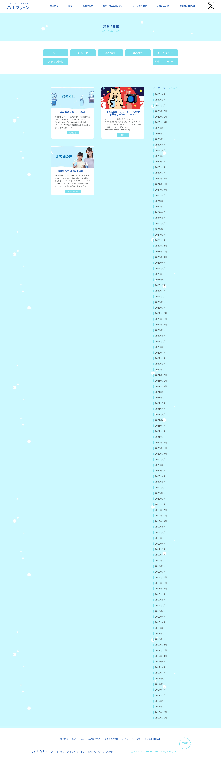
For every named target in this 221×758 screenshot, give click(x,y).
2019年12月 (161, 510)
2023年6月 (160, 280)
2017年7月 (160, 673)
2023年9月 (160, 263)
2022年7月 (160, 341)
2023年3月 (160, 296)
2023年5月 (160, 285)
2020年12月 (161, 442)
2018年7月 (160, 605)
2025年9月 (160, 128)
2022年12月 (161, 313)
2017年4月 (160, 690)
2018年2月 (160, 633)
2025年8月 (160, 133)
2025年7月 (160, 139)
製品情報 (138, 52)
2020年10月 (161, 454)
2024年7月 (160, 206)
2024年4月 (160, 223)
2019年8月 (160, 532)
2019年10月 (161, 521)
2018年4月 (160, 622)
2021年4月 (160, 420)
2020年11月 (161, 448)
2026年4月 (160, 94)
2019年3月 (160, 560)
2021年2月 (160, 431)
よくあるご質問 (140, 6)
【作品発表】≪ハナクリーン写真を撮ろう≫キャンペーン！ (123, 113)
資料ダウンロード (165, 61)
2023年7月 (160, 274)
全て (55, 52)
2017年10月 (161, 656)
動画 (70, 6)
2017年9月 (160, 662)
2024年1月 (160, 240)
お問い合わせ (163, 6)
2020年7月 (160, 471)
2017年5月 (160, 684)
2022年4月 (160, 353)
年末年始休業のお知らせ (72, 112)
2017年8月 (160, 667)
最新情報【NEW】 (187, 6)
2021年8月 (160, 397)
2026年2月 (160, 100)
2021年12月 (161, 375)
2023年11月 (161, 251)
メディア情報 (55, 61)
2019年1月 (160, 572)
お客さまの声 (165, 52)
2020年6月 (160, 476)
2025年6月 (160, 145)
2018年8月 (160, 600)
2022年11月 (161, 319)
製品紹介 (54, 6)
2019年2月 (160, 566)
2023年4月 (160, 291)
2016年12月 (161, 712)
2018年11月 (161, 583)
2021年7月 (160, 403)
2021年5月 (160, 414)
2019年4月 (160, 555)
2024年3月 (160, 229)
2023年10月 (161, 257)
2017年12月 (161, 645)
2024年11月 (161, 184)
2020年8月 (160, 465)
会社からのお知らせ (107, 752)
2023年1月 (160, 308)
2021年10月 (161, 386)
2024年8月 (160, 201)
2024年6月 (160, 212)
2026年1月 (160, 105)
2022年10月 (161, 324)
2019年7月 (160, 538)
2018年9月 (160, 594)
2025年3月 (160, 162)
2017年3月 (160, 695)
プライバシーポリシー (79, 752)
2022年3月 (160, 358)
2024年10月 (161, 190)
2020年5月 (160, 482)
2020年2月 (160, 499)
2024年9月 (160, 195)
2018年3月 (160, 628)
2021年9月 (160, 392)
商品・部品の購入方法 (113, 6)
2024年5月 (160, 218)
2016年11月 (161, 718)
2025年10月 (161, 122)
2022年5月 (160, 347)
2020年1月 (160, 504)
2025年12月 (161, 111)
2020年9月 (160, 459)
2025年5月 (160, 150)
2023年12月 (161, 246)
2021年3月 (160, 426)
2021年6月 (160, 409)
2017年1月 (160, 706)
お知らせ (83, 52)
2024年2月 (160, 235)
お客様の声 (88, 6)
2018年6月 (160, 611)
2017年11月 (161, 650)
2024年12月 (161, 178)
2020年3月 (160, 493)
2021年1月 (160, 437)
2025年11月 (161, 117)
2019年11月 (161, 515)
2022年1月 (160, 369)
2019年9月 (160, 527)
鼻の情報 (110, 52)
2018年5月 (160, 617)
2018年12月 (161, 577)
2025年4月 (160, 156)
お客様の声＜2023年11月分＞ (73, 171)
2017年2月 (160, 701)
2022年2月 (160, 364)
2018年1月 (160, 639)
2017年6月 (160, 678)
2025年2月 (160, 167)
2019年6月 (160, 544)
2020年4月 (160, 487)
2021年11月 (161, 381)
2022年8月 (160, 336)
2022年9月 (160, 330)
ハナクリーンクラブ (131, 739)
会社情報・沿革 (63, 752)
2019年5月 (160, 549)
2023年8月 (160, 268)
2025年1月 (160, 173)
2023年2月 (160, 302)
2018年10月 (161, 588)
